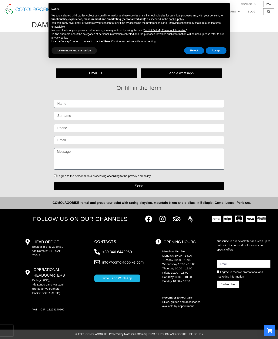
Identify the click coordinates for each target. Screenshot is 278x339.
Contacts (248, 4)
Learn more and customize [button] (74, 50)
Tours (233, 12)
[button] (269, 12)
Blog (252, 11)
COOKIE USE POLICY (189, 334)
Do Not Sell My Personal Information (165, 30)
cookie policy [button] (176, 19)
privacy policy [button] (59, 37)
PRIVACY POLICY (158, 334)
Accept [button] (216, 50)
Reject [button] (194, 50)
